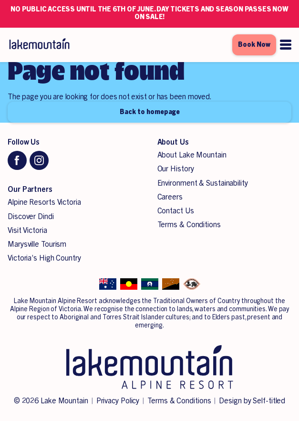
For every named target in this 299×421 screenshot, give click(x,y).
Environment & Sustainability (202, 183)
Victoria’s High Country (44, 258)
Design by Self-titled (252, 401)
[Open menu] (285, 45)
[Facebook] (17, 160)
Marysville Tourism (37, 244)
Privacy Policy (118, 401)
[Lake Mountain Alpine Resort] (39, 45)
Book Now (254, 45)
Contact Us (175, 211)
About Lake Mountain (192, 155)
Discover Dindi (31, 217)
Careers (170, 197)
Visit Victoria (27, 230)
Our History (175, 169)
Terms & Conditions (189, 225)
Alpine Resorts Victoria (44, 202)
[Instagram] (39, 160)
